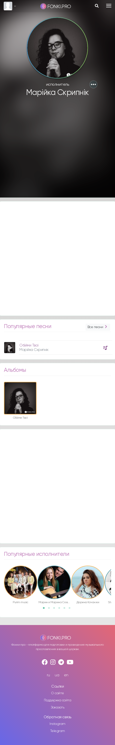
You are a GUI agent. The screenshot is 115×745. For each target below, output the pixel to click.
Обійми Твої (28, 345)
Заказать (57, 707)
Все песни (98, 327)
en (66, 675)
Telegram (57, 731)
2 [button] (50, 609)
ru (48, 675)
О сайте (57, 693)
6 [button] (71, 609)
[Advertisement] (57, 149)
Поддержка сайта (57, 700)
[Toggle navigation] (108, 5)
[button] (93, 84)
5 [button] (66, 609)
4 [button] (60, 609)
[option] (57, 345)
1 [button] (45, 609)
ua (57, 675)
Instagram (57, 724)
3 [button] (55, 609)
